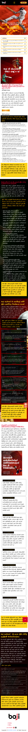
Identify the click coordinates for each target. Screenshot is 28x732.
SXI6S (9, 724)
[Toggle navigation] (14, 2)
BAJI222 (10, 722)
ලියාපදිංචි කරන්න (14, 27)
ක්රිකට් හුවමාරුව (5, 114)
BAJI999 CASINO (12, 730)
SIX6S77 (9, 725)
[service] (3, 2)
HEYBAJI (10, 723)
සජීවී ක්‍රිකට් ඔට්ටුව (6, 90)
